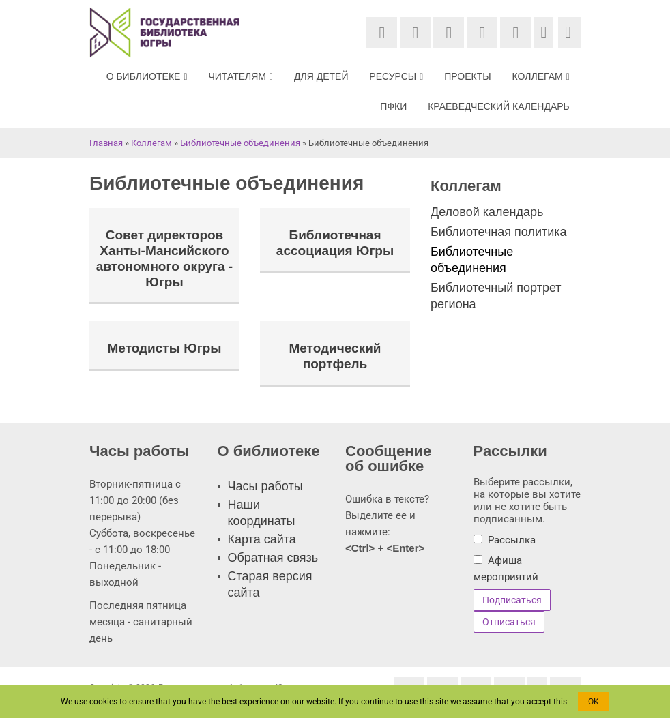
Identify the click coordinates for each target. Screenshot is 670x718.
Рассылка (512, 540)
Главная (106, 143)
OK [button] (593, 701)
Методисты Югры (164, 349)
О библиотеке (150, 76)
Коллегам (541, 76)
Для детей (324, 76)
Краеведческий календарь (499, 106)
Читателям (244, 76)
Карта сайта (262, 539)
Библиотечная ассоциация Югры (335, 243)
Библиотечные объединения (240, 143)
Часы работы (265, 486)
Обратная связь (273, 558)
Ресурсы (398, 76)
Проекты (469, 76)
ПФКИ (394, 106)
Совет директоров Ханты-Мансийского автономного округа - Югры (164, 258)
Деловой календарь (487, 212)
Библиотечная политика (499, 232)
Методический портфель (335, 357)
